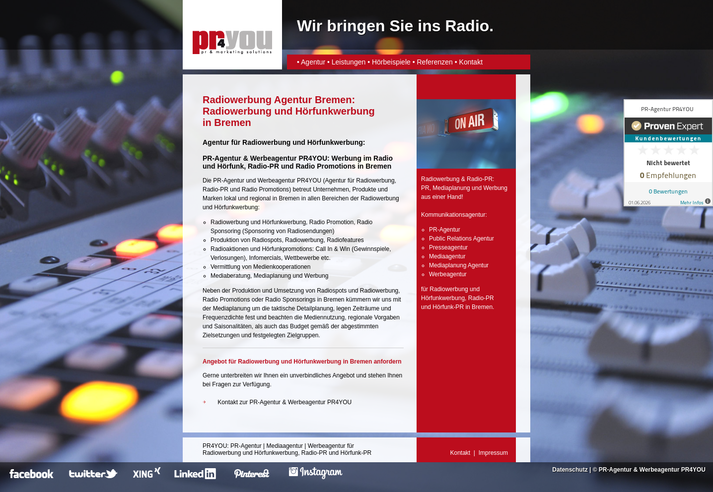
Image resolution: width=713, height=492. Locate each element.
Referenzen (434, 62)
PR (425, 187)
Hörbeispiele (391, 62)
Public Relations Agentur (461, 238)
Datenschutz (569, 469)
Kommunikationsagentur (453, 214)
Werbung (316, 275)
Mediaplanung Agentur (459, 265)
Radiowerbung (375, 180)
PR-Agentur (228, 180)
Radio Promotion (331, 222)
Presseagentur (448, 247)
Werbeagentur (276, 180)
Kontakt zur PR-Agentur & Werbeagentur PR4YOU (284, 402)
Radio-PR (263, 166)
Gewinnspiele (371, 249)
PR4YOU (215, 445)
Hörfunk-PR (448, 307)
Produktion (246, 290)
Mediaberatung (230, 275)
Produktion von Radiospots (246, 240)
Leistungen (349, 62)
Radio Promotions (325, 166)
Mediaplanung (272, 275)
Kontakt (471, 62)
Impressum (493, 452)
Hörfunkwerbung (443, 298)
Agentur (313, 62)
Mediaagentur (447, 256)
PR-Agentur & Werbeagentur (639, 469)
